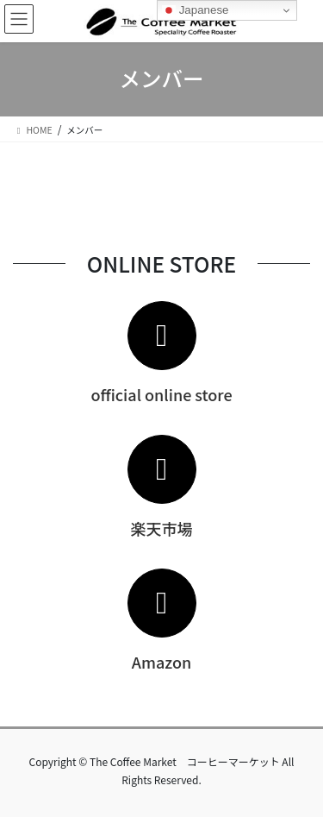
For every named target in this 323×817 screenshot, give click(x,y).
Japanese (195, 10)
